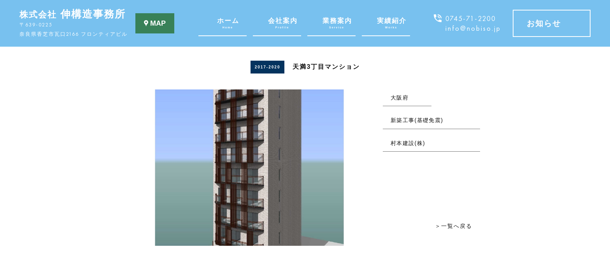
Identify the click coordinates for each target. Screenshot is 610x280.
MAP (155, 23)
